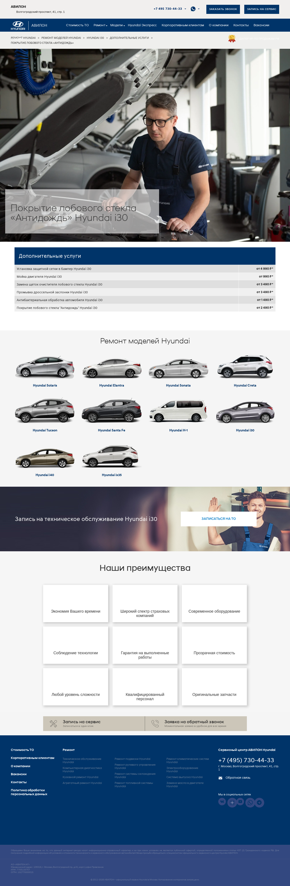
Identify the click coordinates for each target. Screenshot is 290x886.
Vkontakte (222, 801)
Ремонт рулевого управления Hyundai (135, 767)
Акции (18, 39)
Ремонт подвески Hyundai (132, 759)
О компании (218, 25)
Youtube (240, 801)
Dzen (232, 802)
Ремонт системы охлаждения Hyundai (135, 776)
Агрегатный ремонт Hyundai (82, 783)
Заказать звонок (223, 9)
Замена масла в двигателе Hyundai (185, 785)
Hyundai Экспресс (142, 25)
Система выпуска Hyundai (184, 777)
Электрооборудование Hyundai (182, 770)
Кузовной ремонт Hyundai (80, 777)
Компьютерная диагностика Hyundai (82, 770)
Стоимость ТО (77, 25)
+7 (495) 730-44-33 (246, 761)
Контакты (241, 25)
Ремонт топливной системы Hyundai (134, 785)
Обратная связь (234, 778)
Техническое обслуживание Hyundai (82, 761)
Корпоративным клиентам (183, 25)
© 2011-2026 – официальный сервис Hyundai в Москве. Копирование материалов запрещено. (145, 880)
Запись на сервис (261, 9)
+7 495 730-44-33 (168, 9)
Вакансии (261, 25)
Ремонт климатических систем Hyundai (187, 761)
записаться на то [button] (219, 519)
